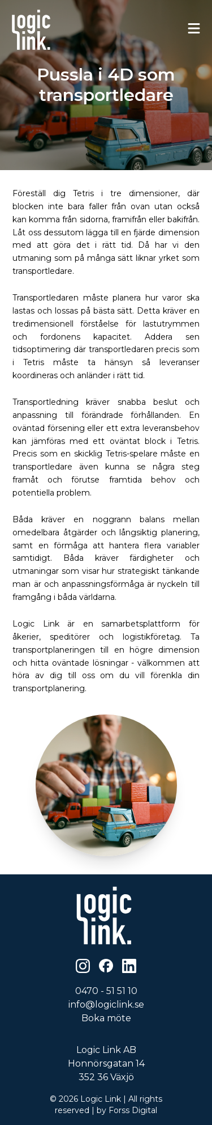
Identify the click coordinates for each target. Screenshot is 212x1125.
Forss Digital (133, 1110)
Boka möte (106, 1018)
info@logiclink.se (106, 1004)
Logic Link (100, 1099)
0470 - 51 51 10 (106, 991)
